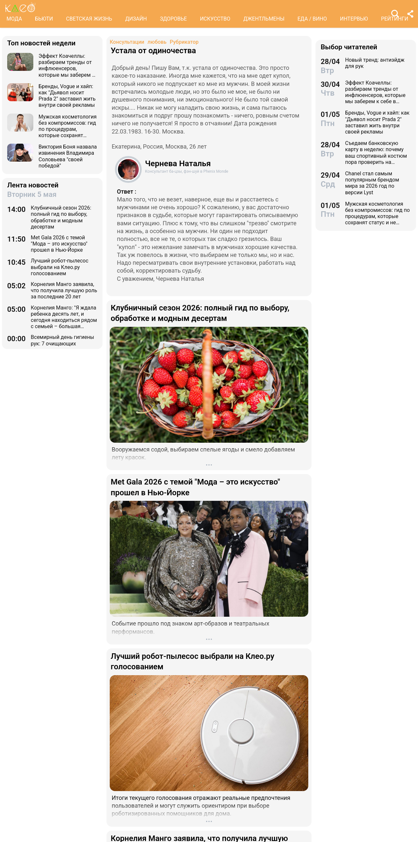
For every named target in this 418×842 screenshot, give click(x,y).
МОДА (14, 19)
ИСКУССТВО (215, 19)
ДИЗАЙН (136, 19)
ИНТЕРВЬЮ (354, 19)
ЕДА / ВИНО (312, 19)
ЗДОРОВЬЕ (173, 19)
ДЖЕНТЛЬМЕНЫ (263, 19)
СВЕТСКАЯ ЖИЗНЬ (89, 19)
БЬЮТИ (44, 19)
